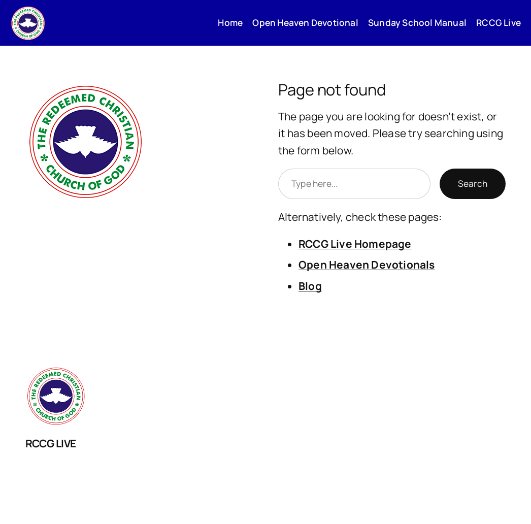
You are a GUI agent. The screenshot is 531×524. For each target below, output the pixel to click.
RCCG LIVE (50, 443)
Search (472, 183)
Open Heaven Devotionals (366, 264)
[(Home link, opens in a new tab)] (28, 23)
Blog (310, 286)
